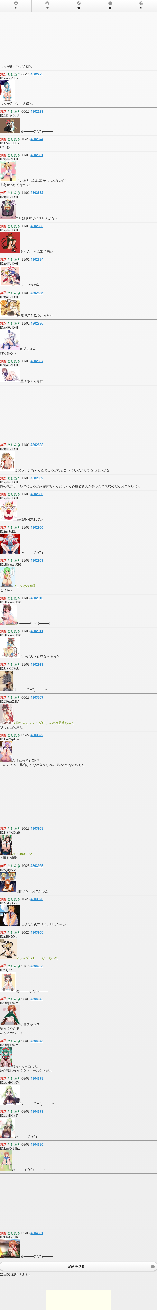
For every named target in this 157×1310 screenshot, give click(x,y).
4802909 (36, 560)
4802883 (36, 226)
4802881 (36, 155)
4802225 (36, 74)
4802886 (36, 323)
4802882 (36, 193)
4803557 (36, 697)
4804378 (36, 1078)
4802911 (36, 631)
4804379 (36, 1111)
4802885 (36, 293)
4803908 (36, 828)
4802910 (36, 598)
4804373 (36, 1041)
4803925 (36, 866)
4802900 (36, 527)
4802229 (36, 111)
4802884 (36, 259)
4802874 (36, 139)
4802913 (36, 664)
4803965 (36, 932)
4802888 (36, 445)
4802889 (36, 478)
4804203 (36, 966)
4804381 (36, 1233)
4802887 (36, 361)
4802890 (36, 494)
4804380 (36, 1144)
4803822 (36, 735)
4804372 (36, 999)
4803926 (36, 899)
